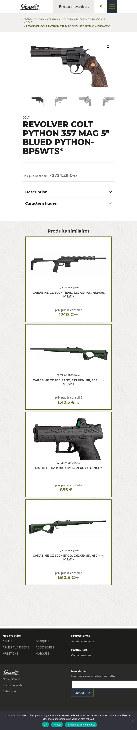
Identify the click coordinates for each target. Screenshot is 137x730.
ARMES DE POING (75, 18)
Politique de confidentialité (81, 724)
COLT (29, 22)
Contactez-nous (81, 655)
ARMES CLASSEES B (48, 18)
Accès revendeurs (82, 641)
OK (45, 724)
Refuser (57, 724)
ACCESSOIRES (45, 647)
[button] (108, 47)
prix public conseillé (68, 312)
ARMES (7, 641)
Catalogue (9, 691)
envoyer (80, 693)
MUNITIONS (10, 653)
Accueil (27, 18)
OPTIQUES (42, 641)
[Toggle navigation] (112, 6)
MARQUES (42, 653)
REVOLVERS (98, 18)
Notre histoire (11, 679)
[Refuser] (132, 720)
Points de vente (12, 685)
